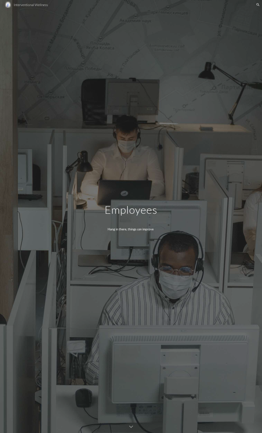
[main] (131, 216)
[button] (258, 5)
